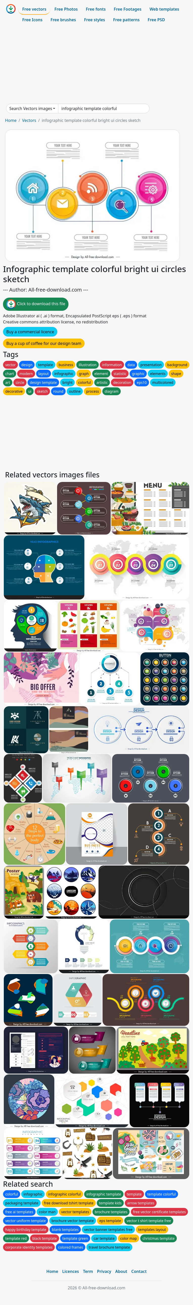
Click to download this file (35, 304)
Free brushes (63, 20)
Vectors (29, 120)
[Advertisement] (96, 64)
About (121, 1271)
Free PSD (156, 20)
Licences (70, 1271)
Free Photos (66, 9)
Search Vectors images (30, 108)
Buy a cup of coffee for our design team (43, 343)
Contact (139, 1271)
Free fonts (96, 9)
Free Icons (32, 20)
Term (88, 1271)
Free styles (94, 20)
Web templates (164, 9)
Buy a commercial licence (30, 332)
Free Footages (127, 9)
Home (11, 120)
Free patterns (126, 20)
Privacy (104, 1271)
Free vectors (34, 9)
